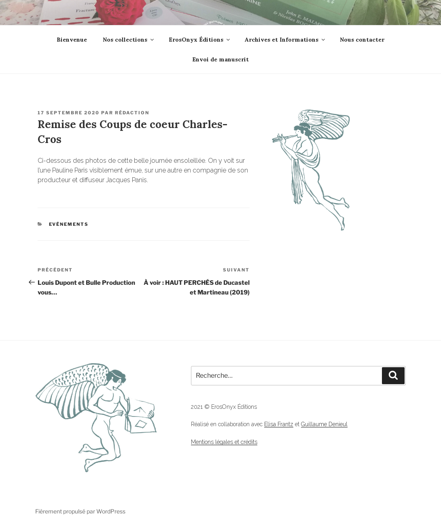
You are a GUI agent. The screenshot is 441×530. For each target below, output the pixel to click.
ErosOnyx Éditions (200, 39)
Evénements (69, 224)
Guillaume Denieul (324, 424)
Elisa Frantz (278, 424)
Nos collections (129, 39)
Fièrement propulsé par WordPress (80, 511)
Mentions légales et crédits (224, 442)
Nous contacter (362, 39)
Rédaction (132, 113)
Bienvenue (72, 39)
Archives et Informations (285, 39)
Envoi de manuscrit (220, 59)
